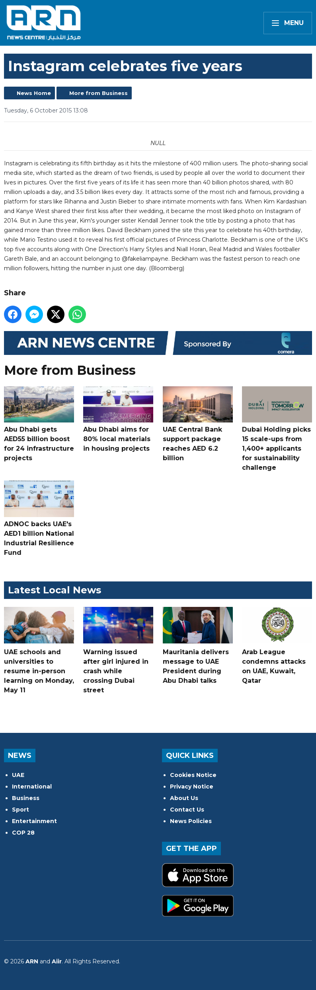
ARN (31, 961)
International (32, 786)
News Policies (191, 821)
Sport (20, 809)
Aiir (57, 961)
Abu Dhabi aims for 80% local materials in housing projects (118, 419)
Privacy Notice (191, 786)
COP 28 (23, 832)
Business (25, 798)
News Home (34, 93)
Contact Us (187, 809)
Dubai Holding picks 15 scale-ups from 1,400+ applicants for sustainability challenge (277, 429)
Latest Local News (54, 590)
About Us (184, 798)
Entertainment (34, 821)
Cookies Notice (193, 775)
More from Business (98, 93)
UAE (18, 775)
